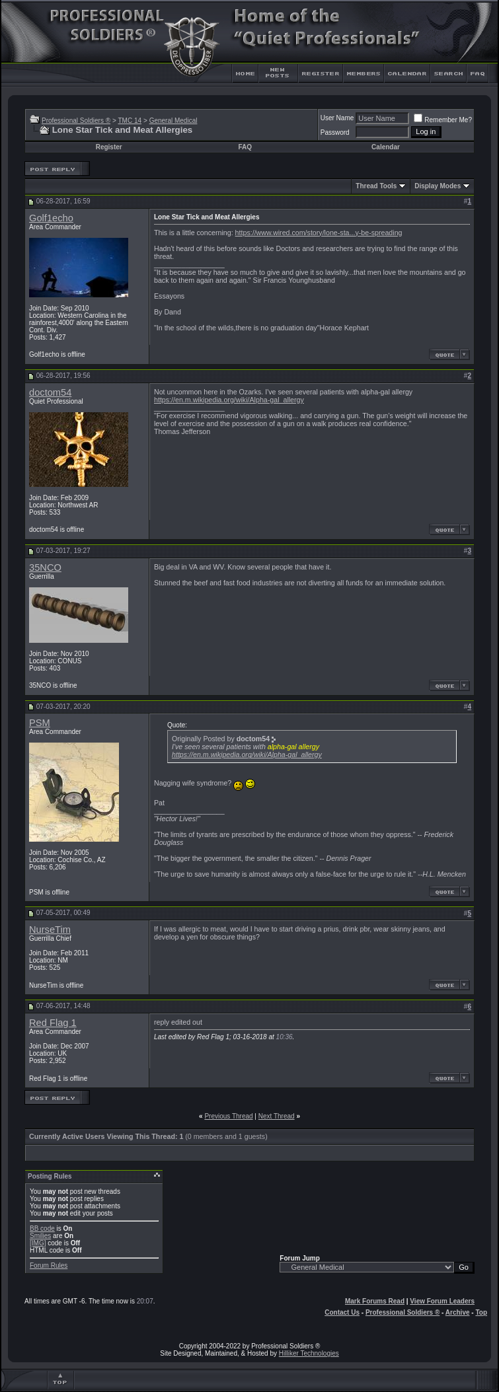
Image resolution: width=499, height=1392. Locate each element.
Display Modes (437, 186)
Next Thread (276, 1116)
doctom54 (50, 392)
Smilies (40, 1235)
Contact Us (342, 1312)
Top (481, 1312)
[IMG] (38, 1243)
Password (335, 132)
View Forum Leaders (442, 1301)
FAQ (245, 147)
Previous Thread (228, 1116)
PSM (39, 722)
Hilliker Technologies (309, 1353)
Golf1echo (51, 218)
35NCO (45, 567)
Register (109, 147)
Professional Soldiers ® (76, 120)
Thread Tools (376, 186)
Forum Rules (48, 1265)
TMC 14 (129, 120)
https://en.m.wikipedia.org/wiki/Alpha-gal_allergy (229, 400)
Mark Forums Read (374, 1301)
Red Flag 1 (53, 1022)
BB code (42, 1228)
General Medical (173, 120)
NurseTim (50, 929)
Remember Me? (443, 120)
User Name (337, 118)
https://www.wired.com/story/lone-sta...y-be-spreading (319, 233)
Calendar (385, 147)
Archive (457, 1312)
